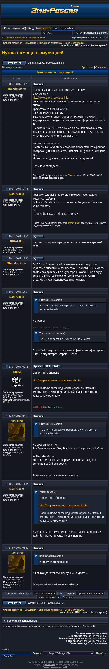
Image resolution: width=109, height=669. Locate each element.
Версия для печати (12, 67)
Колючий (17, 420)
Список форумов (12, 43)
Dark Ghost (16, 193)
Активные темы (37, 37)
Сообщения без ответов (14, 37)
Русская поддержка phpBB (55, 667)
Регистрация (11, 28)
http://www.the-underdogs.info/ (51, 97)
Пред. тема (87, 67)
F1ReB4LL (16, 241)
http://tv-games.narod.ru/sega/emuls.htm (57, 380)
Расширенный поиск (96, 32)
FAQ (23, 28)
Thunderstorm (16, 89)
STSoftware (50, 664)
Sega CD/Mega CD (75, 43)
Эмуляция (30, 43)
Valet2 (17, 371)
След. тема (101, 67)
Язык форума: (43, 28)
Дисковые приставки (50, 43)
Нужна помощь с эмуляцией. (33, 52)
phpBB (42, 662)
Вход (31, 28)
